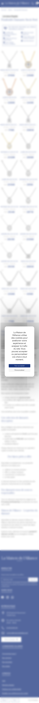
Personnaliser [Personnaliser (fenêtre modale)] (19, 370)
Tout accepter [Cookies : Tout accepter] (19, 366)
